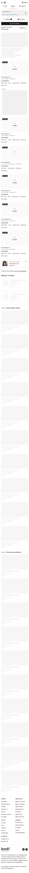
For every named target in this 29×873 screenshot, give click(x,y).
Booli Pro (3, 811)
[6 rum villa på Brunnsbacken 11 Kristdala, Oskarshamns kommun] (14, 73)
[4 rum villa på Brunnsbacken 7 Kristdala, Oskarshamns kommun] (14, 244)
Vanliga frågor (4, 833)
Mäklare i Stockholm (20, 801)
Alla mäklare (18, 811)
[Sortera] (23, 27)
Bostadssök (4, 801)
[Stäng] (26, 261)
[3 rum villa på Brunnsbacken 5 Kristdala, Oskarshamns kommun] (14, 187)
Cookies (17, 830)
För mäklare (4, 816)
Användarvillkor (19, 822)
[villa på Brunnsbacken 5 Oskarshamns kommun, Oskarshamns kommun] (14, 159)
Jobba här (3, 828)
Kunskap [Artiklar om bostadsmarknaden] (3, 806)
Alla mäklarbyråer (19, 809)
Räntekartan (4, 809)
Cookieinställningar (20, 832)
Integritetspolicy (19, 825)
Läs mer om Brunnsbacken (19, 271)
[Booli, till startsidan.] (5, 2)
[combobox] (10, 14)
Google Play (5, 839)
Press (2, 825)
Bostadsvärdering (5, 804)
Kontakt (3, 830)
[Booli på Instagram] (23, 849)
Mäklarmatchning (19, 816)
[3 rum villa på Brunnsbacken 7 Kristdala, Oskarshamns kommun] (14, 130)
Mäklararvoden (18, 814)
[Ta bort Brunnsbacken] (10, 11)
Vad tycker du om (14, 264)
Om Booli (3, 822)
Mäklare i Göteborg (20, 804)
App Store (4, 841)
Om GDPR (17, 827)
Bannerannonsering (6, 814)
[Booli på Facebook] (26, 849)
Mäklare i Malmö (19, 806)
